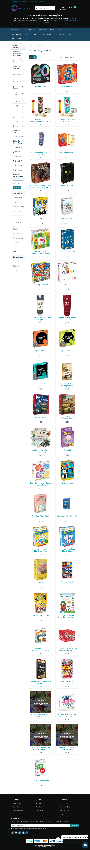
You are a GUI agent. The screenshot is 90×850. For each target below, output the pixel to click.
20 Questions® (40, 86)
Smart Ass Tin (40, 582)
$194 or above (18, 170)
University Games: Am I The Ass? (40, 715)
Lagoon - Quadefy (40, 384)
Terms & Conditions (31, 828)
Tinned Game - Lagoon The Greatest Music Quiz (40, 682)
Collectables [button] (16, 34)
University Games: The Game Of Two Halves (67, 715)
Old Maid (67, 450)
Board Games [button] (42, 30)
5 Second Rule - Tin (67, 152)
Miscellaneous (18, 233)
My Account (17, 803)
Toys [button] (19, 39)
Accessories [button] (16, 30)
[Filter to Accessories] (18, 73)
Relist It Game (67, 483)
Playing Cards (59, 34)
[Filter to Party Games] (18, 106)
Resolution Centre (19, 811)
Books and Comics (16, 212)
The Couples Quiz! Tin (40, 615)
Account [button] (63, 8)
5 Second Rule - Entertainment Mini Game (40, 120)
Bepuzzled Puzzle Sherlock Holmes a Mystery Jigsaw (40, 186)
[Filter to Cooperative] (18, 100)
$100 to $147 (17, 161)
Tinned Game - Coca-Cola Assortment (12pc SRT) (67, 649)
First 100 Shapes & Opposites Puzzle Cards (41, 252)
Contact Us (42, 2)
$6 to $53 (16, 152)
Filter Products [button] (16, 46)
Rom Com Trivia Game (40, 516)
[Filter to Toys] (18, 121)
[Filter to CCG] (18, 112)
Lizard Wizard (40, 417)
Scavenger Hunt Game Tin (67, 516)
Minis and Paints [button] (30, 34)
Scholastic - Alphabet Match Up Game (40, 550)
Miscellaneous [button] (45, 34)
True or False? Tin (67, 681)
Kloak (67, 285)
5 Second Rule (67, 86)
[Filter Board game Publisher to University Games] (18, 61)
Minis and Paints (16, 228)
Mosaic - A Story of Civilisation (67, 418)
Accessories (17, 202)
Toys (14, 252)
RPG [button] (13, 39)
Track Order (17, 807)
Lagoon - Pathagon (67, 351)
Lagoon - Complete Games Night (41, 319)
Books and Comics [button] (56, 30)
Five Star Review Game (67, 252)
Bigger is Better (67, 185)
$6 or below (17, 147)
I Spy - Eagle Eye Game (41, 285)
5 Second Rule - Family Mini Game (67, 120)
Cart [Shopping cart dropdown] (73, 7)
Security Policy (65, 814)
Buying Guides (33, 2)
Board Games (17, 198)
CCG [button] (67, 30)
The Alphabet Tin (67, 582)
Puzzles (16, 243)
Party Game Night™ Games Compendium (40, 484)
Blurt (41, 218)
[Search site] (37, 8)
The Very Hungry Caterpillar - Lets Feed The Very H (67, 617)
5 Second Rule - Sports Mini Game (40, 153)
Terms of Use (64, 803)
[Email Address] (40, 825)
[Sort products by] (71, 57)
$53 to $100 (17, 156)
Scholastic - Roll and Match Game (67, 550)
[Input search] (47, 8)
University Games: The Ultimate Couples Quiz (41, 748)
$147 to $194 (17, 165)
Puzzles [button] (69, 34)
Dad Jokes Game (67, 218)
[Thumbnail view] (31, 57)
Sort (61, 57)
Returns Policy (18, 266)
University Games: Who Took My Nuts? (67, 748)
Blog (19, 2)
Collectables (17, 222)
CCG (14, 218)
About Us (25, 2)
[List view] (35, 57)
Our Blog (39, 807)
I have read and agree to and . (28, 828)
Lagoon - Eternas (40, 351)
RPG (14, 247)
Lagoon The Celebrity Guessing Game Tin (67, 385)
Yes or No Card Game (41, 780)
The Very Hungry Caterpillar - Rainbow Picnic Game (40, 650)
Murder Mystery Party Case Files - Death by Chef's (40, 451)
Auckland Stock (29, 30)
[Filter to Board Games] (18, 87)
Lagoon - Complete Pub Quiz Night (67, 319)
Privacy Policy (65, 807)
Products (14, 2)
